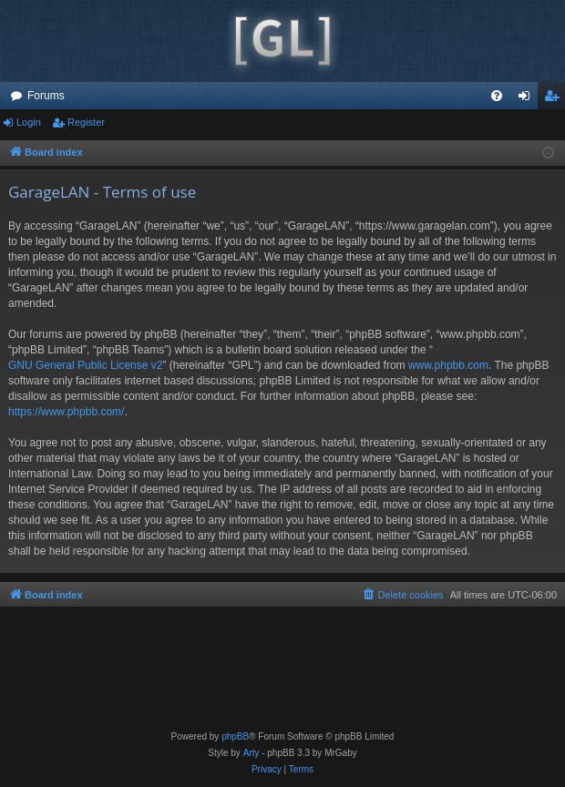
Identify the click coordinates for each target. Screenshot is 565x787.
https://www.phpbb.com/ (66, 411)
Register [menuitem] (555, 99)
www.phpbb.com (448, 365)
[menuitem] (496, 95)
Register (86, 122)
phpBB (235, 736)
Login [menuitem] (528, 99)
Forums (46, 95)
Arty (251, 753)
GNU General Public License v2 (85, 365)
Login (28, 122)
